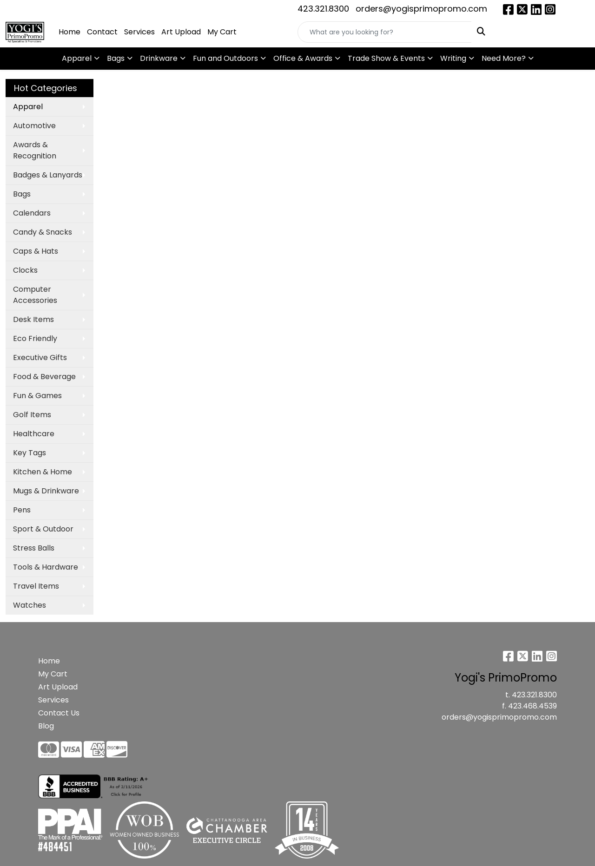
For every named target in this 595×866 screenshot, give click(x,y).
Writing (453, 58)
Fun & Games (37, 395)
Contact (102, 31)
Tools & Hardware (45, 567)
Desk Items (33, 319)
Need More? (504, 58)
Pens (22, 510)
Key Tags (29, 452)
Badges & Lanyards (47, 175)
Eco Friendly (35, 338)
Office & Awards (302, 58)
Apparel (77, 58)
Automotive (34, 125)
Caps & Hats (35, 251)
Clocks (25, 270)
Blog (46, 726)
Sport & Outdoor (43, 529)
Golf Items (32, 414)
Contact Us (58, 713)
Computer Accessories (35, 295)
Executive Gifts (40, 357)
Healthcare (33, 433)
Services (139, 31)
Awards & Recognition (34, 150)
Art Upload (181, 31)
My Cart (222, 31)
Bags (116, 58)
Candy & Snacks (42, 232)
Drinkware (159, 58)
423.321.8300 (323, 8)
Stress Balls (33, 548)
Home (69, 31)
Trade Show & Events (386, 58)
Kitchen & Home (42, 471)
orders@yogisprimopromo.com (421, 8)
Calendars (32, 213)
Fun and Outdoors (225, 58)
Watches (29, 605)
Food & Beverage (44, 376)
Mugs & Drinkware (46, 490)
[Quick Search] (385, 32)
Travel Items (36, 586)
